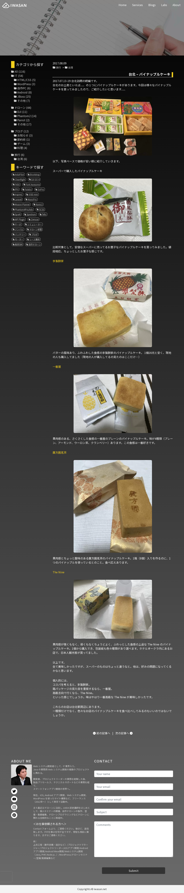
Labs (164, 5)
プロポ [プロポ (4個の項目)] (35, 234)
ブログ (19, 131)
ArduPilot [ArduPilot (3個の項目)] (19, 174)
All (16, 71)
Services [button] (137, 5)
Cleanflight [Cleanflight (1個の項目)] (20, 179)
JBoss (21, 96)
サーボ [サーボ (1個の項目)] (18, 224)
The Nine (58, 572)
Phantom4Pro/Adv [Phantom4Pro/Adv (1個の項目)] (24, 209)
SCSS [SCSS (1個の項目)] (41, 209)
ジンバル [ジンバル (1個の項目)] (19, 229)
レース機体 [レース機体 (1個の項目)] (34, 239)
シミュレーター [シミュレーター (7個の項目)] (34, 224)
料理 (20, 148)
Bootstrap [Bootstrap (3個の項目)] (35, 174)
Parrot (21, 120)
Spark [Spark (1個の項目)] (17, 214)
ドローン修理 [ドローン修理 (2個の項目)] (35, 229)
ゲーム (21, 144)
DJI (19, 112)
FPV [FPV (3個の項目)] (17, 189)
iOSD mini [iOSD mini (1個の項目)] (33, 194)
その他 (21, 101)
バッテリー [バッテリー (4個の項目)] (20, 234)
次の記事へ (122, 733)
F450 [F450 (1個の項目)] (17, 184)
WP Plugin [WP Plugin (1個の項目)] (20, 219)
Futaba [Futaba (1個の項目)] (28, 189)
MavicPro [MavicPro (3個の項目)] (32, 199)
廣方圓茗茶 (59, 452)
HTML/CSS (24, 80)
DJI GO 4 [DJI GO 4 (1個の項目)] (35, 179)
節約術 (21, 139)
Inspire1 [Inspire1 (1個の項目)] (18, 194)
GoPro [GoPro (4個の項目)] (41, 189)
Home (123, 5)
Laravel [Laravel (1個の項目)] (18, 199)
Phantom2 (24, 116)
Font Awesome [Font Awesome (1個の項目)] (33, 184)
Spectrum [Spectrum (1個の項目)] (31, 214)
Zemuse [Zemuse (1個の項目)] (34, 219)
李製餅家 (58, 261)
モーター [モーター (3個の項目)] (19, 239)
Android (22, 92)
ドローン (20, 107)
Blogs (152, 5)
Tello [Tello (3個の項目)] (44, 214)
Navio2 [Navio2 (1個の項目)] (39, 204)
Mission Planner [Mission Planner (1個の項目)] (22, 204)
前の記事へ (103, 733)
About (177, 5)
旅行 (58, 67)
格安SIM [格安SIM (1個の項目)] (18, 244)
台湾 (70, 67)
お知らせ (22, 135)
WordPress (24, 84)
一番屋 (57, 366)
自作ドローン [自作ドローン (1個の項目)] (35, 244)
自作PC (21, 88)
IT (16, 76)
